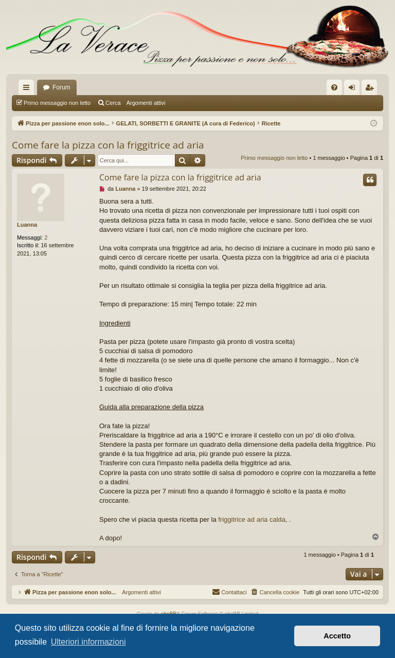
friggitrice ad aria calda (251, 519)
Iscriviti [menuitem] (371, 89)
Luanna (27, 225)
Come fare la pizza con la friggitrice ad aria (108, 145)
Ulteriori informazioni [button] (88, 641)
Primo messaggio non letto (57, 103)
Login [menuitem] (354, 89)
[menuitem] (334, 87)
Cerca (112, 103)
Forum (61, 87)
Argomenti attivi (146, 103)
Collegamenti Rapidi (28, 89)
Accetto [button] (337, 636)
